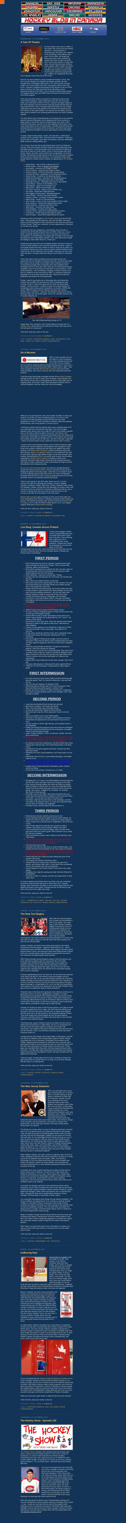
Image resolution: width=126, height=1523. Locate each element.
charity (30, 515)
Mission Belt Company (48, 369)
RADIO (44, 30)
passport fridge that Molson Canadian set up (56, 1378)
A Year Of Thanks (30, 42)
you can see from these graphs (34, 468)
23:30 (39, 336)
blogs (29, 339)
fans (53, 339)
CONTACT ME (60, 30)
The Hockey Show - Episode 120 (38, 1420)
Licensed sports (52, 423)
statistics (37, 902)
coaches (31, 1241)
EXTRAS (93, 30)
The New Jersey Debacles (35, 1086)
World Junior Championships (47, 341)
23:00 (39, 512)
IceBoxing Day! (29, 1252)
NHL (68, 339)
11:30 (39, 1238)
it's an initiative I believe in (43, 452)
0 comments (47, 336)
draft (41, 900)
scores (64, 900)
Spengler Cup (26, 902)
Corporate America (41, 339)
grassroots (61, 339)
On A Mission (28, 352)
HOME (28, 30)
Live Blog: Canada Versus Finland (39, 527)
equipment (56, 515)
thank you (29, 341)
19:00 (39, 897)
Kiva (40, 456)
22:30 (39, 1069)
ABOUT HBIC (77, 30)
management (41, 1241)
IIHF (54, 900)
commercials (32, 900)
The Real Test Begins (32, 914)
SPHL (23, 341)
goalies (48, 900)
